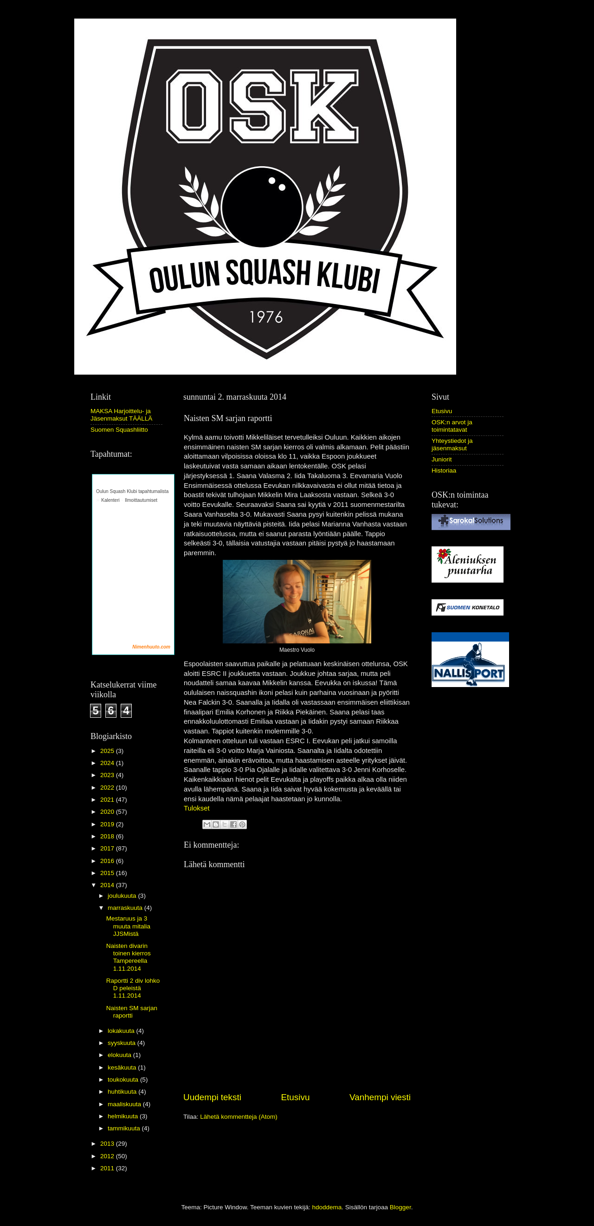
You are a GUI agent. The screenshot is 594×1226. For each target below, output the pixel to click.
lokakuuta (122, 1030)
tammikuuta (125, 1128)
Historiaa (444, 470)
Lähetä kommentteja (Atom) (239, 1116)
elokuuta (120, 1054)
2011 (108, 1168)
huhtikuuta (123, 1091)
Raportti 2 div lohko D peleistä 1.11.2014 (133, 988)
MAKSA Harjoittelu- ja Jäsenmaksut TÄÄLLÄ (121, 415)
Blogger (400, 1207)
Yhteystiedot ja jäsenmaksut (452, 444)
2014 (108, 885)
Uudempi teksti (212, 1097)
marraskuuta (126, 907)
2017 (108, 848)
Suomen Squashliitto (119, 429)
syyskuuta (122, 1042)
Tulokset (197, 808)
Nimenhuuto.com (151, 646)
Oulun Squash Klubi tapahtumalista (132, 491)
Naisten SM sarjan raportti (131, 1012)
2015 (108, 872)
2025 (108, 750)
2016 (108, 860)
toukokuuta (124, 1079)
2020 (108, 811)
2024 (108, 762)
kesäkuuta (123, 1067)
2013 (108, 1143)
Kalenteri (110, 500)
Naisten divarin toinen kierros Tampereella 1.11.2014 (128, 957)
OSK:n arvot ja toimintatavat (452, 426)
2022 (108, 787)
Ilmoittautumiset (141, 500)
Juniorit (442, 459)
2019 (108, 824)
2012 (108, 1156)
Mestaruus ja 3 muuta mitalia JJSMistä (128, 926)
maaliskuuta (125, 1104)
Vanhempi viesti (380, 1097)
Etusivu (295, 1097)
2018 (108, 836)
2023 (108, 775)
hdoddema (327, 1207)
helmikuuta (124, 1116)
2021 (108, 799)
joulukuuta (123, 895)
